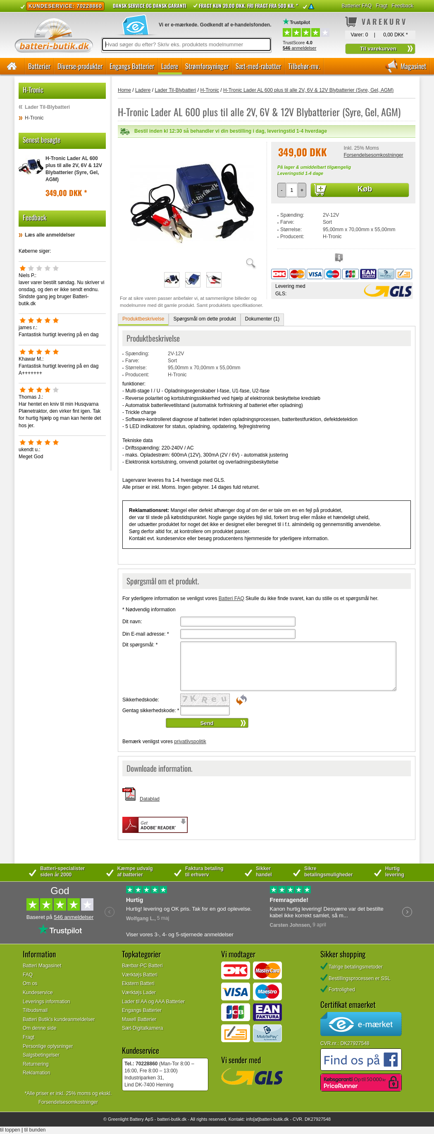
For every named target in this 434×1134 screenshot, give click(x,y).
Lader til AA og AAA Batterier (153, 1002)
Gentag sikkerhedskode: (150, 710)
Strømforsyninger (207, 66)
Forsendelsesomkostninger (373, 155)
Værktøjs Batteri (139, 975)
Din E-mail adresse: (145, 634)
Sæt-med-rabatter (258, 66)
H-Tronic (34, 118)
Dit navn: (132, 621)
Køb (365, 189)
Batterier (39, 66)
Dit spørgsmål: (139, 645)
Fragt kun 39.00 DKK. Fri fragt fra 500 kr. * (248, 5)
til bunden (35, 1130)
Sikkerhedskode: (140, 700)
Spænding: (292, 215)
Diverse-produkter (80, 66)
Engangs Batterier (132, 66)
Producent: (292, 236)
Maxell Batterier (139, 1019)
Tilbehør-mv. (304, 66)
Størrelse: (291, 229)
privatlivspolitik (190, 741)
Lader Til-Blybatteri (47, 107)
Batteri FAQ (231, 598)
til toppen (10, 1130)
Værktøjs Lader (139, 992)
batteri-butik (168, 1119)
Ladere (169, 66)
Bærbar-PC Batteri (142, 966)
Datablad (150, 799)
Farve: (287, 222)
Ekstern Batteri (138, 983)
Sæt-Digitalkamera (142, 1028)
